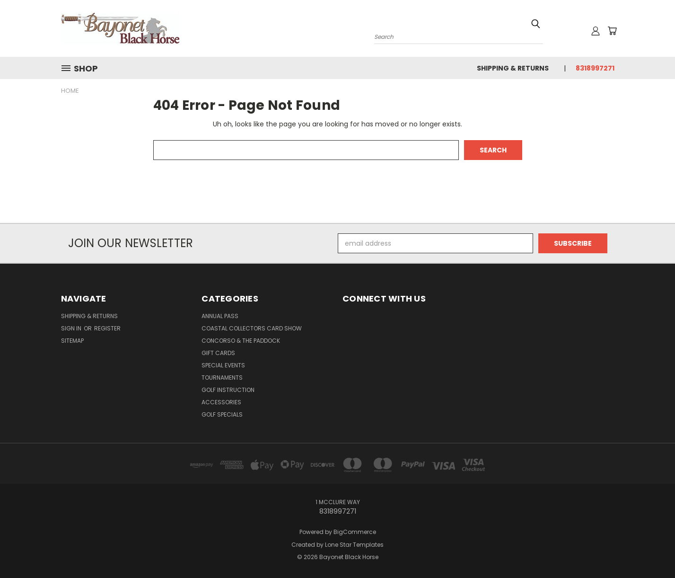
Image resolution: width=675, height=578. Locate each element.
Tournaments (222, 377)
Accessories (221, 402)
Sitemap (72, 341)
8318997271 (595, 68)
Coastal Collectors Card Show (252, 328)
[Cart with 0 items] (612, 31)
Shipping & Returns (513, 68)
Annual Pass (220, 316)
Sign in (72, 328)
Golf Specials (222, 414)
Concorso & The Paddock (241, 341)
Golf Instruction (228, 390)
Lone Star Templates (354, 545)
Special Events (223, 365)
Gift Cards (218, 353)
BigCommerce (354, 532)
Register (107, 328)
